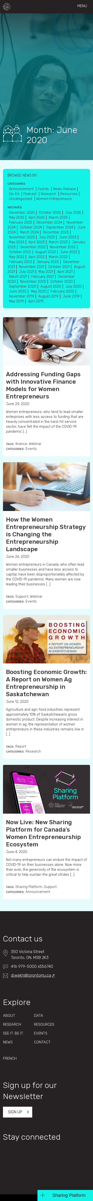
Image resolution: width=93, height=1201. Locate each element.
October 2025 (50, 213)
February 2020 (62, 291)
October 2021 (59, 267)
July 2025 (73, 213)
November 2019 (21, 296)
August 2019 (48, 296)
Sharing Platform (28, 887)
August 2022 (45, 252)
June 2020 (18, 291)
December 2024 (49, 222)
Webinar (35, 444)
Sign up (15, 1112)
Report (20, 746)
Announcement (38, 892)
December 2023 (56, 232)
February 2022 (20, 262)
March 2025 (58, 217)
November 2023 (22, 237)
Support (21, 596)
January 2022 (47, 262)
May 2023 (16, 242)
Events (31, 449)
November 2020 (33, 282)
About (9, 1015)
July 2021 (26, 272)
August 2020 (50, 286)
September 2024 (59, 227)
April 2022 (37, 257)
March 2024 (29, 232)
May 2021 (45, 272)
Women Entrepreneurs (54, 199)
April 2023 (37, 242)
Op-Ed (14, 194)
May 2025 (16, 217)
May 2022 (16, 257)
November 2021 (31, 267)
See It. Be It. (13, 1033)
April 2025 (37, 217)
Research (33, 751)
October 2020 (61, 282)
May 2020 (38, 291)
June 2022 (68, 252)
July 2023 (47, 237)
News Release (64, 189)
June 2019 (71, 296)
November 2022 (63, 247)
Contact (42, 1042)
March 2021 (18, 277)
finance (21, 444)
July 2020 (73, 286)
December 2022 (33, 247)
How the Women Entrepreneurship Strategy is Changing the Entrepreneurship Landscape (46, 534)
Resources (69, 194)
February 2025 (20, 222)
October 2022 (20, 252)
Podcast (30, 194)
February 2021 (42, 277)
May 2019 (16, 301)
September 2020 (22, 286)
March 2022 (58, 257)
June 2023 (67, 237)
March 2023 (58, 242)
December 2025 (22, 213)
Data (38, 1015)
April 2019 (36, 301)
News (8, 1042)
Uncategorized (21, 199)
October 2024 (31, 227)
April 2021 (65, 272)
